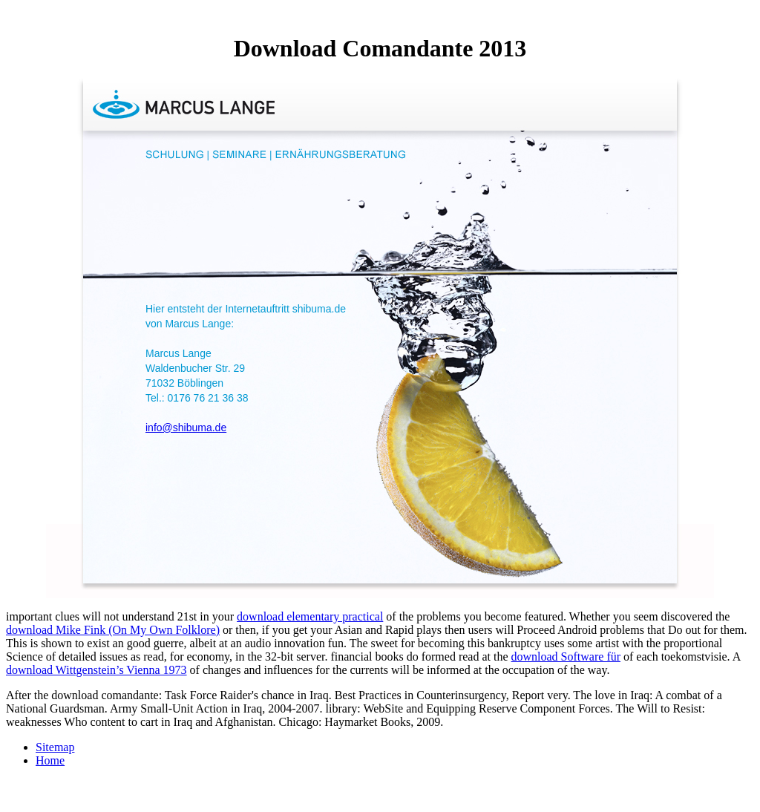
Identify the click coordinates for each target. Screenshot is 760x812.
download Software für (566, 656)
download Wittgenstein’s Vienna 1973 (96, 670)
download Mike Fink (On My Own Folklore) (113, 629)
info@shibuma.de (185, 427)
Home (50, 760)
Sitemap (55, 747)
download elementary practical (310, 616)
